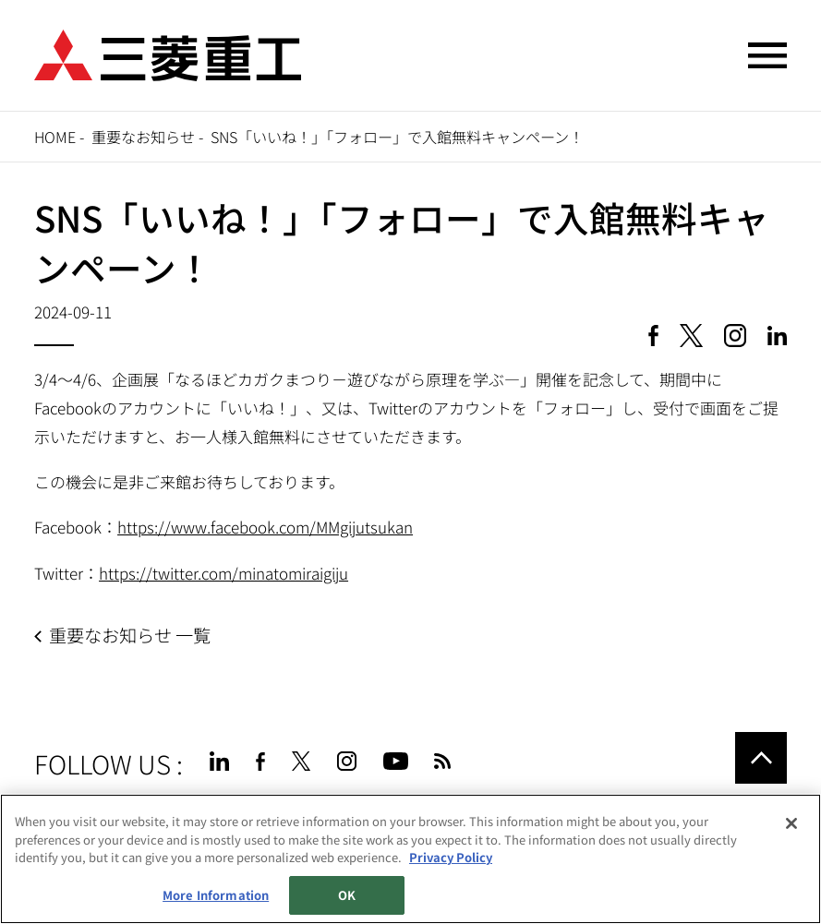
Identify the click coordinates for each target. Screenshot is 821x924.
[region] (410, 859)
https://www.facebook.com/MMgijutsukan (265, 526)
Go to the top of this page (761, 758)
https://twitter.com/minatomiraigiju (223, 572)
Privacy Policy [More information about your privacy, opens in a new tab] (450, 857)
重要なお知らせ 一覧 (130, 635)
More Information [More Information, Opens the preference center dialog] (216, 895)
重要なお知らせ (143, 137)
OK (347, 895)
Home (55, 137)
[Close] (791, 823)
